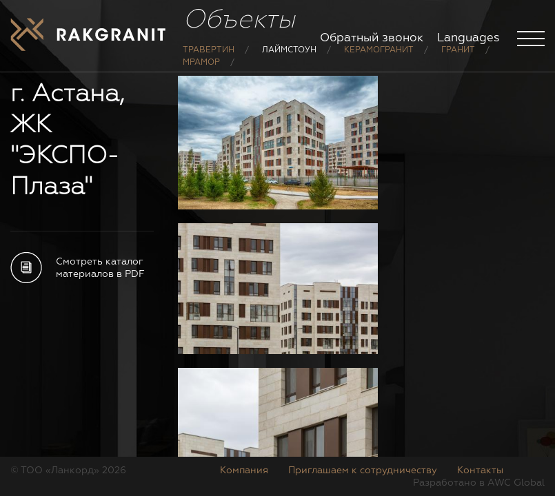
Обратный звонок (371, 38)
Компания (244, 470)
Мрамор (201, 63)
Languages (468, 38)
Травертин (208, 50)
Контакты (480, 470)
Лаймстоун (289, 50)
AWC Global (516, 483)
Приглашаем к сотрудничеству (362, 470)
